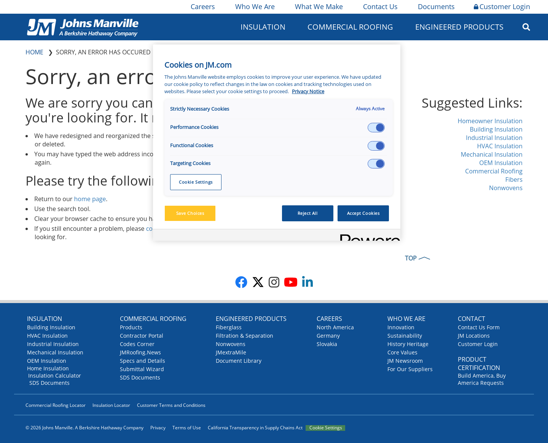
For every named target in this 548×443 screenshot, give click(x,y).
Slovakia (327, 344)
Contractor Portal (141, 335)
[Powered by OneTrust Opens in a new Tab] (368, 236)
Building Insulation (496, 129)
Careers (202, 6)
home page (90, 199)
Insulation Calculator (54, 375)
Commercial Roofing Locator (55, 405)
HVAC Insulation (500, 146)
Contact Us (380, 6)
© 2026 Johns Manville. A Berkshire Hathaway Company (84, 427)
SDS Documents (49, 382)
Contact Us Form (479, 327)
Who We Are (254, 6)
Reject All (308, 213)
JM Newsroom (405, 360)
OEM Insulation (501, 163)
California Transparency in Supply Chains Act (255, 427)
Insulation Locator (111, 405)
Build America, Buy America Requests (482, 379)
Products (131, 327)
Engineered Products (459, 27)
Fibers (514, 179)
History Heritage (408, 344)
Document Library (238, 360)
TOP (411, 258)
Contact (471, 318)
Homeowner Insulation (490, 121)
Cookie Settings (325, 427)
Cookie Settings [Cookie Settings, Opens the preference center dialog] (196, 182)
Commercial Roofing (350, 27)
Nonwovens (506, 188)
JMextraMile (231, 352)
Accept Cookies (363, 213)
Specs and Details (142, 360)
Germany (328, 335)
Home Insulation (48, 368)
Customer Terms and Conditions (171, 405)
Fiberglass (229, 327)
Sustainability (404, 335)
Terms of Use (186, 427)
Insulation (263, 27)
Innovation (400, 327)
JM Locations (474, 335)
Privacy (158, 427)
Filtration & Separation (244, 335)
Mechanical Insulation (492, 154)
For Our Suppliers (410, 369)
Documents (436, 6)
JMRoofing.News (140, 352)
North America (335, 327)
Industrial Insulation (494, 137)
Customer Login (502, 6)
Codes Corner (137, 344)
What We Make (318, 6)
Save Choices (190, 213)
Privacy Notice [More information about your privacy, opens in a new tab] (308, 91)
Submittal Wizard (142, 369)
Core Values (402, 352)
